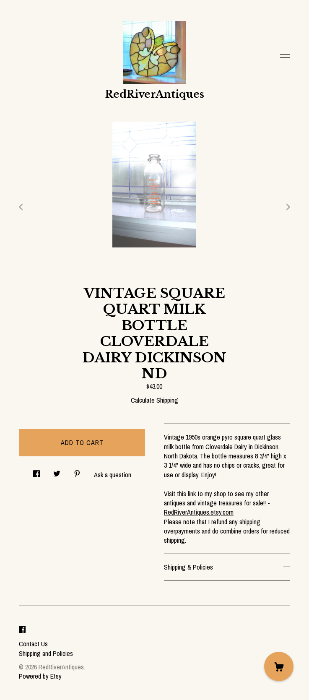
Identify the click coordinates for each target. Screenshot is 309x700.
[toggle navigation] (285, 54)
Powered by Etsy (40, 676)
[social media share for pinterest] (77, 471)
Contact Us (33, 643)
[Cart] (278, 666)
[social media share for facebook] (36, 471)
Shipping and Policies (46, 653)
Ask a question (112, 474)
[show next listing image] (269, 205)
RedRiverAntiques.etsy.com (199, 512)
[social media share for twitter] (56, 471)
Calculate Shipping (154, 400)
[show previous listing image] (40, 205)
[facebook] (22, 629)
